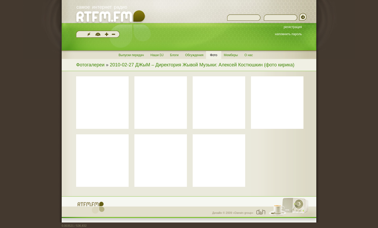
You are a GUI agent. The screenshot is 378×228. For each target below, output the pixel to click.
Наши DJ (157, 55)
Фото (213, 55)
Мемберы (231, 55)
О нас (248, 55)
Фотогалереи (90, 64)
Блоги (174, 55)
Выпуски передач (131, 55)
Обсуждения (194, 55)
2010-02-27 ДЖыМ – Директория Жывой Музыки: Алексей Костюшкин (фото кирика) (202, 64)
